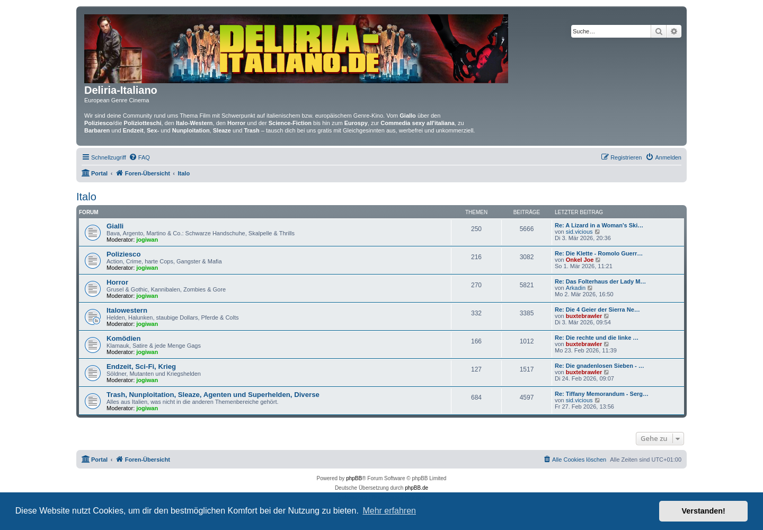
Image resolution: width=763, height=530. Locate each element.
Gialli (115, 226)
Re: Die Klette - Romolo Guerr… (599, 253)
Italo (86, 196)
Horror (117, 282)
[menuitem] (139, 157)
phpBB (354, 478)
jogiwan (147, 239)
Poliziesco (124, 254)
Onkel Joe (580, 260)
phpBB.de (416, 488)
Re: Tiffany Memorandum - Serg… (602, 394)
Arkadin (575, 288)
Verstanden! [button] (703, 511)
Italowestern (127, 310)
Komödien (123, 338)
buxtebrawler (584, 316)
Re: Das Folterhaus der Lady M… (600, 281)
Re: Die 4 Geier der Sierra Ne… (597, 309)
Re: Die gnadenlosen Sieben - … (599, 366)
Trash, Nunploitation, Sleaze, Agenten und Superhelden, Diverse (213, 395)
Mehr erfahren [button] (389, 510)
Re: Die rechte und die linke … (596, 337)
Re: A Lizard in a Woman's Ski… (599, 225)
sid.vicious (579, 231)
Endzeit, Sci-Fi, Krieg (141, 366)
